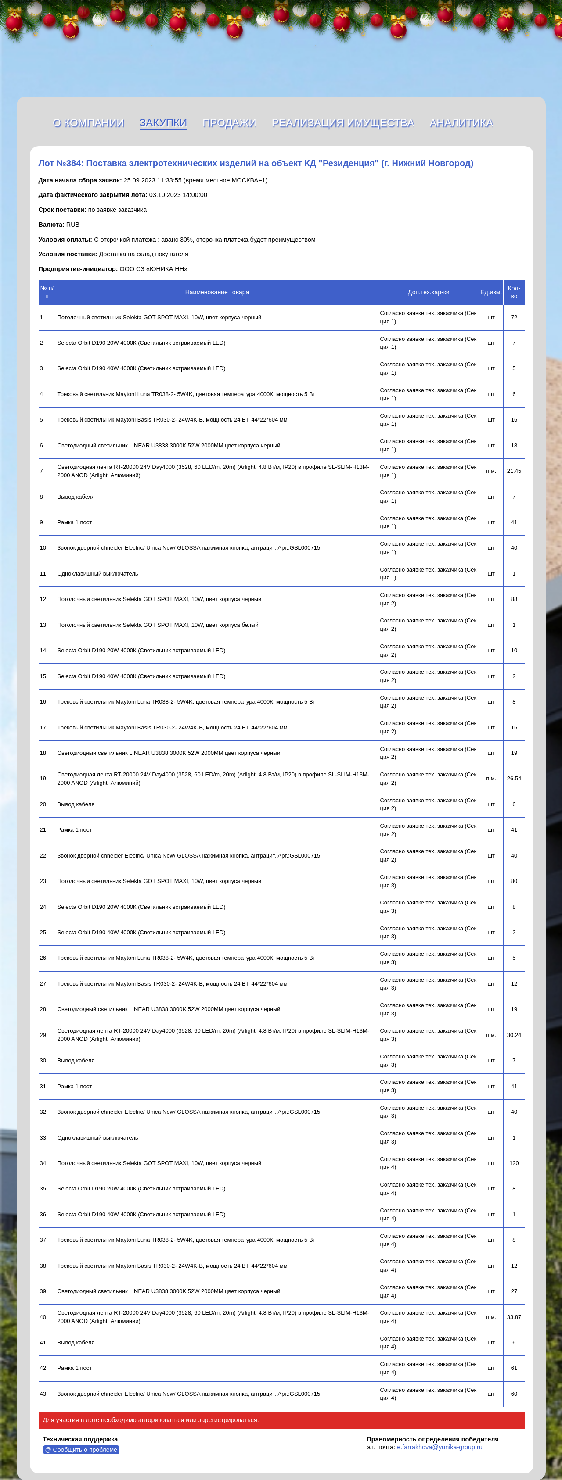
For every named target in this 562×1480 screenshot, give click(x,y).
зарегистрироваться (227, 1419)
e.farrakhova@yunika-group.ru (440, 1447)
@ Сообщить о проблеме (81, 1449)
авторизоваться (161, 1419)
